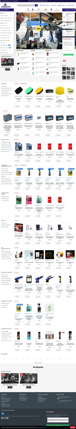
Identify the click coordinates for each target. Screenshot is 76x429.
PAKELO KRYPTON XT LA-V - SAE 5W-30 (60, 155)
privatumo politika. (42, 427)
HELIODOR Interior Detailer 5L (70, 183)
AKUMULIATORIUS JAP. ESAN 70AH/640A (28, 126)
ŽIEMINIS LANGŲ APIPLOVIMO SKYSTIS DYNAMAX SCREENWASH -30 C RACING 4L (39, 209)
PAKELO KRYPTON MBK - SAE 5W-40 (70, 155)
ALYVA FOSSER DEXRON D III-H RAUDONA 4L (18, 155)
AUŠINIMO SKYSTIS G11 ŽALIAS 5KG (18, 208)
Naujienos (16, 83)
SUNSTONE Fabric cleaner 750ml (40, 42)
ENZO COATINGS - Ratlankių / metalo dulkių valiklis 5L (29, 289)
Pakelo (36, 152)
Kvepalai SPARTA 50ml (70, 263)
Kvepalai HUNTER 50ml (18, 263)
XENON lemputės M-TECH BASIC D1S (29, 237)
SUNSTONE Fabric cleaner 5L (40, 37)
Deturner (37, 313)
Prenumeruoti (68, 54)
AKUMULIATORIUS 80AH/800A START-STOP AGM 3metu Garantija (49, 127)
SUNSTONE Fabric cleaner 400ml (40, 47)
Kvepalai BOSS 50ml (39, 262)
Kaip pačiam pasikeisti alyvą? (7, 67)
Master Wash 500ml (24, 42)
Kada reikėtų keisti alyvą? (28, 384)
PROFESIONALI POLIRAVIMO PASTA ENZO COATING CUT (54, 47)
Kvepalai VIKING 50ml (29, 262)
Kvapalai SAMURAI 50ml (60, 263)
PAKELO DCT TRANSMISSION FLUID (39, 155)
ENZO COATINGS (29, 284)
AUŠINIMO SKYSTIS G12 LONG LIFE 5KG (29, 208)
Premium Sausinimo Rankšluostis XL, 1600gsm (25, 47)
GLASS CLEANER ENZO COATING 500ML (49, 318)
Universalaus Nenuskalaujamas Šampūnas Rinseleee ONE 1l (25, 52)
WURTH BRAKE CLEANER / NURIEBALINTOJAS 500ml (54, 57)
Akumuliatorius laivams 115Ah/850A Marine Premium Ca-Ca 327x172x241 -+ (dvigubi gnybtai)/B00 (7, 128)
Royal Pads (58, 96)
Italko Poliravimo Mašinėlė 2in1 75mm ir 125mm (19, 288)
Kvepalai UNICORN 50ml (49, 263)
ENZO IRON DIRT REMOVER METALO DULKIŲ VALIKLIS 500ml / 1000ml (54, 37)
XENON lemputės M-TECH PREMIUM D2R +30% (60, 237)
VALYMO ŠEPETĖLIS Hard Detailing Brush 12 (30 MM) (54, 52)
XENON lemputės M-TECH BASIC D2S (70, 237)
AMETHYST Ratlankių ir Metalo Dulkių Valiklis (70, 291)
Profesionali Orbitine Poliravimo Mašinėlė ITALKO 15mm (39, 289)
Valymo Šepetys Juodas (18, 99)
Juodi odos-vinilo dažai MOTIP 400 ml (19, 344)
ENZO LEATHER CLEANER (54, 42)
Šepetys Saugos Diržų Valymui (70, 99)
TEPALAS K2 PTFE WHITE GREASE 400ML (70, 344)
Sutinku (73, 427)
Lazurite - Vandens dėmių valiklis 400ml (40, 52)
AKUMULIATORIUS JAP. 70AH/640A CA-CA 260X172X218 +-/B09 (18, 126)
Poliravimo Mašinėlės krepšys (50, 99)
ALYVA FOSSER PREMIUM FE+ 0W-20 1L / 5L (29, 155)
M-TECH (27, 233)
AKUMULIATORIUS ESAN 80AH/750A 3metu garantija (39, 126)
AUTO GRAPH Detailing (18, 178)
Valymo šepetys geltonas (39, 99)
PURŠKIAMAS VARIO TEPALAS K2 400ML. (39, 344)
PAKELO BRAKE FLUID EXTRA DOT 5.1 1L (50, 155)
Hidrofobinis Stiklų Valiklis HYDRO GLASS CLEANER (39, 317)
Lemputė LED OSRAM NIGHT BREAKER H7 (19, 236)
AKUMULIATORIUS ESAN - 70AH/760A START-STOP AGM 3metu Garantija (59, 127)
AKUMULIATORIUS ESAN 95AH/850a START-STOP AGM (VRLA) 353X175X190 (70, 127)
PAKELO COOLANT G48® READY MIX (60, 208)
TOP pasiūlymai (23, 83)
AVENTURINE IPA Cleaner (60, 291)
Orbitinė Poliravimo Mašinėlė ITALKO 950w (49, 289)
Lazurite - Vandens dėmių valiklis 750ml (40, 57)
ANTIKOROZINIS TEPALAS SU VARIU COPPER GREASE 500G (49, 344)
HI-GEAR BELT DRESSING (29, 344)
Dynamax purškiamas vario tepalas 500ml (60, 344)
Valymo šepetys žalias (29, 99)
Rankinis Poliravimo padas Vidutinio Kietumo (60, 101)
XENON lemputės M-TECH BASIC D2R (50, 237)
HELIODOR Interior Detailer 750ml (25, 37)
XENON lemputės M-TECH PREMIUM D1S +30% (39, 237)
